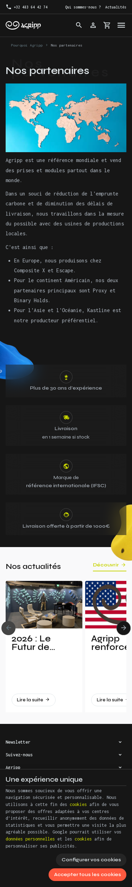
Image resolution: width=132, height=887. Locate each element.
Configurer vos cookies (91, 860)
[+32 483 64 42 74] (27, 7)
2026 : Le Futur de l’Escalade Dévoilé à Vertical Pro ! (40, 642)
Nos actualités (33, 566)
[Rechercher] (79, 25)
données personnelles (30, 839)
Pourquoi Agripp (27, 45)
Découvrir (106, 565)
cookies (78, 804)
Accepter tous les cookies (87, 874)
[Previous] (8, 628)
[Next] (124, 628)
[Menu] (121, 25)
